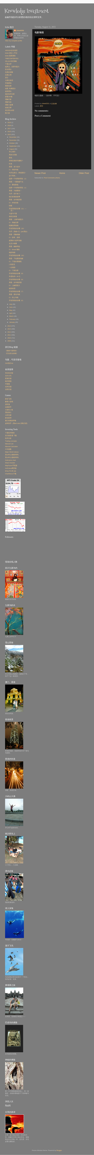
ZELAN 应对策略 (11, 61)
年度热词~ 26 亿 (14, 276)
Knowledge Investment (27, 11)
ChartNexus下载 (10, 474)
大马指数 (8, 449)
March (11, 316)
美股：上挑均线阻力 (16, 219)
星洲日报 (8, 378)
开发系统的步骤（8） (16, 279)
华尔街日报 (9, 373)
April (11, 313)
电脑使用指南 (13, 225)
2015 (9, 134)
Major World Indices (12, 452)
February (12, 319)
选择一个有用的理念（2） (18, 179)
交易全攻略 (9, 72)
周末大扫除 (13, 155)
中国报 (7, 384)
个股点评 (8, 64)
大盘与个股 (13, 213)
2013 (9, 329)
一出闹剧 (12, 267)
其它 (41, 106)
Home (62, 173)
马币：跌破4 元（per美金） (18, 231)
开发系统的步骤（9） (16, 273)
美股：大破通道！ (15, 190)
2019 (9, 122)
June (11, 307)
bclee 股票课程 (10, 56)
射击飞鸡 (8, 399)
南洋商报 (8, 381)
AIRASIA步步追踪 (11, 50)
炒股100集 (8, 97)
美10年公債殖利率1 (12, 455)
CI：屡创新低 (13, 185)
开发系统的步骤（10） (17, 228)
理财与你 (8, 102)
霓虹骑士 (8, 412)
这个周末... (13, 176)
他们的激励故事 (14, 197)
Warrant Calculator (11, 446)
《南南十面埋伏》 (11, 351)
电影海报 (12, 252)
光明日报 (8, 389)
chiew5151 (20, 30)
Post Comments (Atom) (52, 178)
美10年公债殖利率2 (12, 457)
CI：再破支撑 (13, 222)
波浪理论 (8, 91)
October (12, 143)
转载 (10, 206)
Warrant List (9, 444)
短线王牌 (8, 107)
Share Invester (10, 463)
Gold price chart (10, 460)
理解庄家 (8, 99)
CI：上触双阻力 (14, 285)
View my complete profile (13, 41)
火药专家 (8, 415)
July (10, 304)
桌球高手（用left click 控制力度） (16, 423)
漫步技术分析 (10, 94)
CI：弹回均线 (13, 170)
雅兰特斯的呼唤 (10, 420)
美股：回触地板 (14, 234)
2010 (9, 338)
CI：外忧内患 (13, 203)
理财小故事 (9, 105)
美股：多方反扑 (14, 167)
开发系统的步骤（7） (16, 291)
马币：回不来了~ (15, 194)
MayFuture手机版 (11, 465)
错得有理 (12, 288)
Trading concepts (11, 441)
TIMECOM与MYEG (11, 58)
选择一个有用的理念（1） (18, 188)
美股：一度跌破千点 (16, 182)
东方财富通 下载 (11, 435)
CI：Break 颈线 (14, 249)
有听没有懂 (13, 216)
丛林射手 (8, 407)
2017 (9, 128)
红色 (10, 164)
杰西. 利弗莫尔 (10, 88)
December (13, 137)
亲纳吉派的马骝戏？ (16, 161)
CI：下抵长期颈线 (15, 261)
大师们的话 (9, 80)
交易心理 (8, 75)
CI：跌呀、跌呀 (14, 237)
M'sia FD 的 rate (10, 471)
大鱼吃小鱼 (9, 410)
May (11, 310)
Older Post (84, 173)
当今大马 (8, 376)
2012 (9, 332)
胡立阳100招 (9, 110)
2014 (9, 326)
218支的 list (9, 363)
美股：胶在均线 (14, 294)
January (12, 322)
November (13, 140)
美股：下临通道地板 (16, 258)
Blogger (59, 1150)
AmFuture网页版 (11, 468)
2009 (9, 341)
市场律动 (8, 83)
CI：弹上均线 (13, 297)
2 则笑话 (12, 264)
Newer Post (40, 173)
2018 (9, 125)
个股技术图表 (10, 433)
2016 (9, 131)
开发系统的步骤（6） (16, 300)
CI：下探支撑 (13, 270)
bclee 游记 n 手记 (11, 53)
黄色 (10, 158)
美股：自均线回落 (15, 199)
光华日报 (8, 387)
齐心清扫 (12, 152)
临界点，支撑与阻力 (12, 67)
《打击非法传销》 (11, 353)
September (13, 146)
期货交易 (8, 86)
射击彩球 (8, 418)
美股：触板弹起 (14, 246)
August (11, 149)
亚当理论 (8, 69)
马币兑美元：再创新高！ (17, 173)
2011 (9, 335)
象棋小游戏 (9, 401)
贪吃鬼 (7, 404)
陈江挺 (7, 113)
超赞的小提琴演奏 (15, 240)
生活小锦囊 (13, 243)
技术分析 (8, 438)
